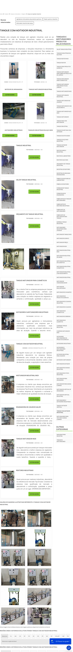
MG (15, 637)
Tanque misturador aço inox (64, 112)
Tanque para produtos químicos (64, 67)
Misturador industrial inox (63, 251)
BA (47, 637)
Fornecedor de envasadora (61, 194)
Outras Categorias (62, 428)
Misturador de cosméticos (61, 311)
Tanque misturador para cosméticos (63, 79)
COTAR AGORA (16, 95)
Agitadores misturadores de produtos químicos (28, 19)
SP (24, 637)
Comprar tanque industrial (62, 326)
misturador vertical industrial (63, 395)
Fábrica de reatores (63, 184)
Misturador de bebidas (63, 316)
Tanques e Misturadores (61, 440)
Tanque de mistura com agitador (64, 131)
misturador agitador (63, 364)
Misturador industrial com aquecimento (63, 272)
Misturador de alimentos (61, 321)
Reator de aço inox (62, 160)
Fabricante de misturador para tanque (62, 216)
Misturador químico (63, 238)
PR (29, 637)
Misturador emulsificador (61, 287)
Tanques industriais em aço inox (64, 54)
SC (33, 637)
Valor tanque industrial (64, 49)
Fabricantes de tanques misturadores (64, 199)
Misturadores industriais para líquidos (62, 229)
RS (38, 637)
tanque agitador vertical (62, 406)
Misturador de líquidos (64, 307)
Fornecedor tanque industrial (63, 188)
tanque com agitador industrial (63, 411)
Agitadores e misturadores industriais (61, 349)
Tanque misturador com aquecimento (64, 106)
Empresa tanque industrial (62, 222)
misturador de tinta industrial (63, 373)
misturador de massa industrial (63, 368)
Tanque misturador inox (64, 91)
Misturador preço (62, 242)
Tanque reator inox (62, 58)
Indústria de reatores (63, 169)
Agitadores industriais (64, 343)
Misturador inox (62, 246)
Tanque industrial (62, 126)
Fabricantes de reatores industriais (63, 205)
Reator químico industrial (50, 19)
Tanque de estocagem (63, 136)
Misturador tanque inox (64, 234)
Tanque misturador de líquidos (63, 101)
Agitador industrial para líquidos (63, 355)
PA (68, 637)
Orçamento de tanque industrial (63, 164)
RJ (11, 637)
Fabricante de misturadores (61, 210)
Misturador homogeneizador (62, 282)
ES (20, 637)
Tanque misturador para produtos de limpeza (63, 86)
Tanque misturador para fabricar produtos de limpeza (64, 73)
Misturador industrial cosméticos (63, 267)
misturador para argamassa (62, 379)
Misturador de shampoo (64, 292)
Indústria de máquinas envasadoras (63, 174)
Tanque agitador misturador (62, 145)
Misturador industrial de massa (24, 23)
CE (51, 637)
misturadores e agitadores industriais (64, 401)
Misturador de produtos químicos (63, 296)
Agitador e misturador (64, 360)
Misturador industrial (64, 277)
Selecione (4, 637)
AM (63, 637)
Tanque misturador (63, 117)
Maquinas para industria (61, 435)
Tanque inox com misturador (62, 121)
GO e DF (57, 637)
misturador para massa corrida (64, 384)
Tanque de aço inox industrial (62, 140)
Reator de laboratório (64, 156)
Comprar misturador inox (63, 331)
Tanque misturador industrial (63, 96)
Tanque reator (61, 62)
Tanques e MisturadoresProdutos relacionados (63, 40)
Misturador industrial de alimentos (63, 261)
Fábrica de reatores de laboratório (63, 179)
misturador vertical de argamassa (64, 390)
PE (42, 637)
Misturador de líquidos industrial (64, 302)
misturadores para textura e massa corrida (62, 418)
